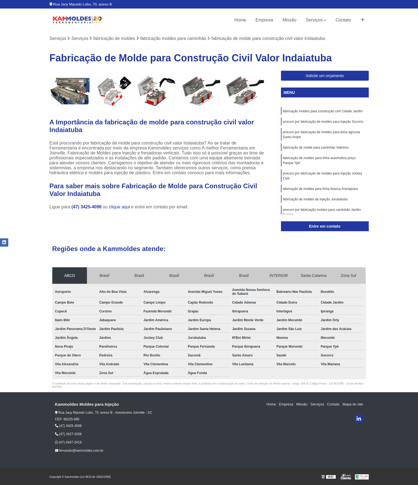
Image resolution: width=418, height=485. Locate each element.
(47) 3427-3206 (68, 434)
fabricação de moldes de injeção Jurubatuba (315, 199)
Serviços (314, 20)
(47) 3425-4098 (87, 207)
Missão (289, 20)
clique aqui (119, 207)
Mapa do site (353, 404)
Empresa (264, 20)
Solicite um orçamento (325, 75)
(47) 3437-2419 (68, 442)
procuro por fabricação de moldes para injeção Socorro (323, 122)
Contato (343, 20)
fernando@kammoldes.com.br (79, 451)
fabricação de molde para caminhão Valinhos (316, 147)
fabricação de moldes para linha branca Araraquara (320, 189)
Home (240, 20)
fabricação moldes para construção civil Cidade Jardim (323, 111)
